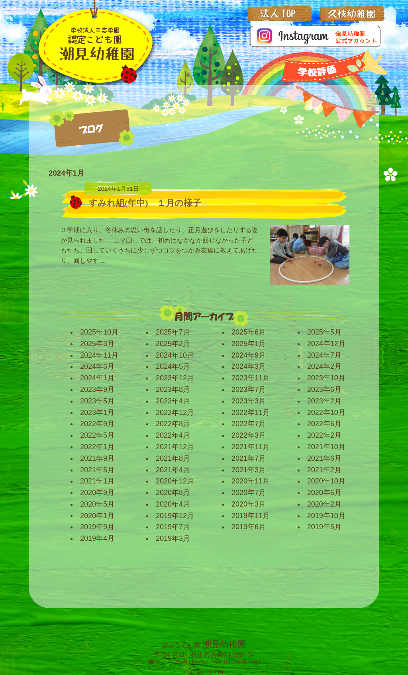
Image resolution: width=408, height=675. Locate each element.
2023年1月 (97, 413)
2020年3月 (248, 504)
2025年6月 (248, 332)
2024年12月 (326, 344)
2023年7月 (248, 389)
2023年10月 (326, 378)
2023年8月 (173, 389)
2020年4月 (173, 504)
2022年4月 (173, 435)
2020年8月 (173, 493)
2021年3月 (248, 470)
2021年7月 (248, 458)
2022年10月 (326, 413)
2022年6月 (324, 424)
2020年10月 (326, 481)
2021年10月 (326, 447)
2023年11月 (250, 378)
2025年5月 (324, 332)
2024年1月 (97, 378)
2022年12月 (175, 413)
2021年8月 (173, 458)
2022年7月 (248, 424)
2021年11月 (250, 447)
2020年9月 (97, 493)
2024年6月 (97, 366)
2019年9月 (97, 527)
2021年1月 (97, 481)
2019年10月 (326, 516)
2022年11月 (250, 413)
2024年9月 (248, 355)
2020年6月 (324, 493)
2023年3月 (248, 401)
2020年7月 (248, 493)
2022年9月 (97, 424)
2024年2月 (324, 366)
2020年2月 (324, 504)
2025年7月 (173, 332)
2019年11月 (250, 516)
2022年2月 (324, 435)
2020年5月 (97, 504)
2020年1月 (97, 516)
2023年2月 (324, 401)
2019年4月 (97, 538)
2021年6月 (324, 458)
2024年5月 (173, 366)
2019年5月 (324, 527)
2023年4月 (173, 401)
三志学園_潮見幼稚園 (94, 45)
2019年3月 (173, 538)
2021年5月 (97, 470)
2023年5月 (97, 401)
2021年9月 (97, 458)
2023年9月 (97, 389)
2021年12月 (175, 447)
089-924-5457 (190, 662)
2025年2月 (173, 344)
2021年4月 (173, 470)
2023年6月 (324, 389)
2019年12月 (175, 516)
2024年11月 (99, 355)
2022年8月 (173, 424)
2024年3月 (248, 366)
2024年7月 (324, 355)
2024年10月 (175, 355)
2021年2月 (324, 470)
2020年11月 (250, 481)
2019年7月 (173, 527)
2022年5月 (97, 435)
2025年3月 (97, 344)
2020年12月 (175, 481)
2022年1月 (97, 447)
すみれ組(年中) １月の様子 (144, 203)
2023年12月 (175, 378)
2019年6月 (248, 527)
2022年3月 (248, 435)
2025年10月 (99, 332)
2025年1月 (248, 344)
